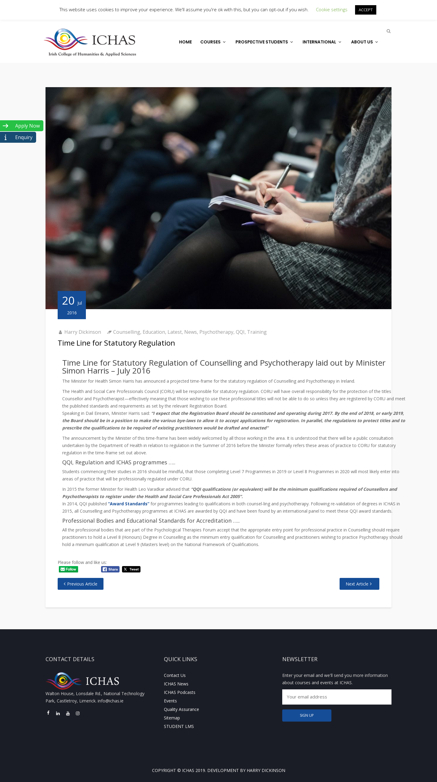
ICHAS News (176, 684)
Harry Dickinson (82, 332)
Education (154, 332)
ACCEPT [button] (366, 9)
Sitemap (172, 718)
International (323, 42)
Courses (213, 42)
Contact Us (175, 675)
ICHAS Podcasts (179, 692)
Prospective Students (264, 42)
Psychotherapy (216, 332)
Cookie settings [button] (331, 9)
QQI (240, 332)
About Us (365, 42)
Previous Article (82, 584)
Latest (175, 332)
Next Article (357, 584)
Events (170, 701)
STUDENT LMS (179, 726)
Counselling (126, 332)
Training (257, 332)
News (190, 332)
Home (185, 42)
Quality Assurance (181, 709)
